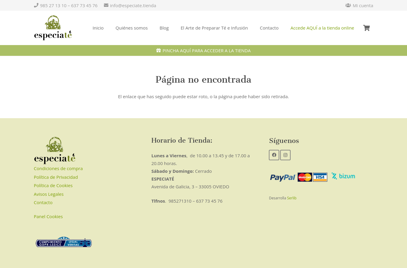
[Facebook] (274, 155)
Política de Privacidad (56, 177)
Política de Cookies (53, 185)
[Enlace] (53, 28)
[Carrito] (366, 28)
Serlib (292, 198)
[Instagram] (285, 155)
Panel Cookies (48, 216)
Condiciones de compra (58, 168)
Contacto (43, 202)
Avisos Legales (49, 194)
